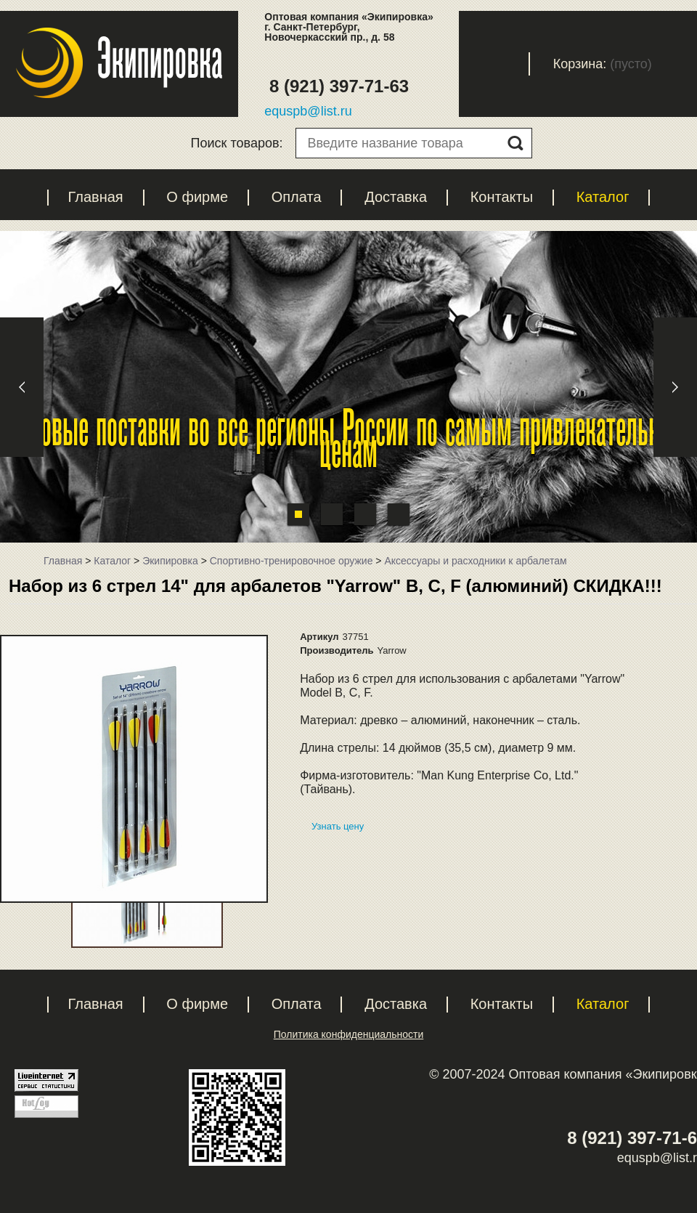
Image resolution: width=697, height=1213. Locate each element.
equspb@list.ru (307, 111)
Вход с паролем (506, 64)
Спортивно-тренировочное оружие (291, 561)
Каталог (602, 197)
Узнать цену (337, 826)
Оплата (297, 197)
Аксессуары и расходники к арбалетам (475, 561)
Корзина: (580, 64)
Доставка (395, 197)
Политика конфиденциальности (349, 1034)
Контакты (501, 197)
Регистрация (423, 64)
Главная (95, 197)
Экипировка (170, 561)
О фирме (197, 197)
